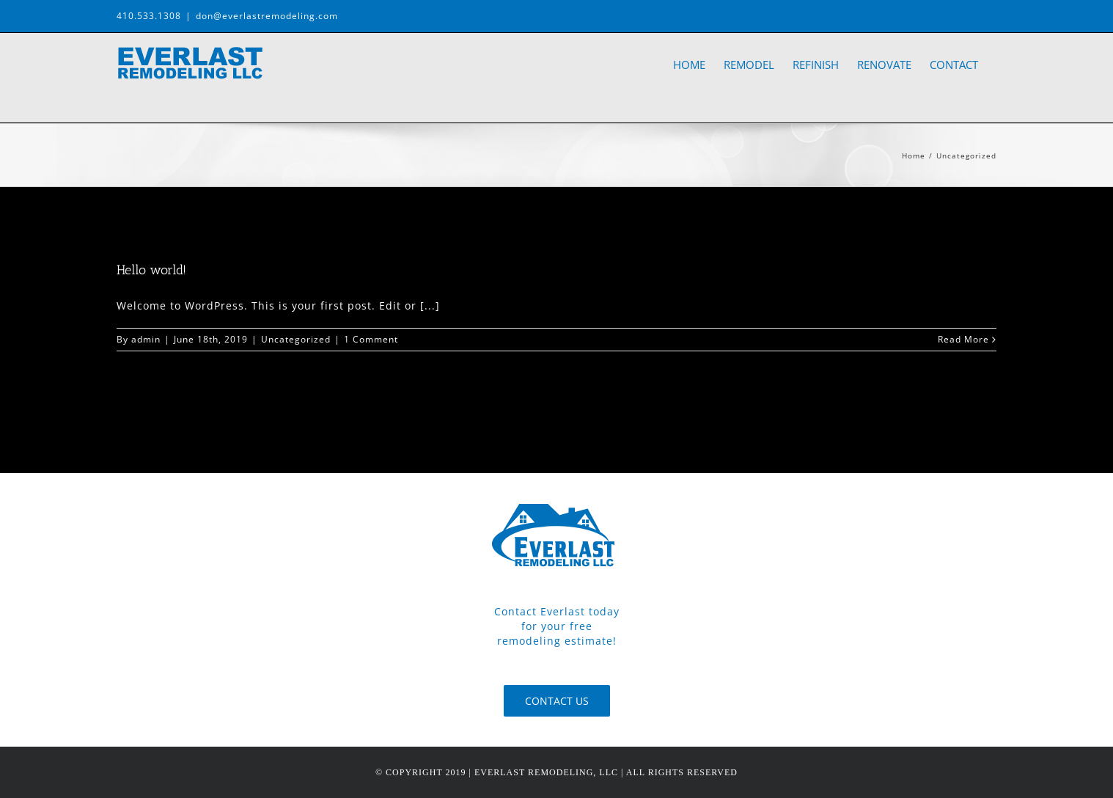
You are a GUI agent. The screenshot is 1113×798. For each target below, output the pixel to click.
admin (146, 339)
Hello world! (151, 270)
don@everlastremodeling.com (267, 16)
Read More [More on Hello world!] (963, 339)
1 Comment (371, 339)
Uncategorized (296, 339)
